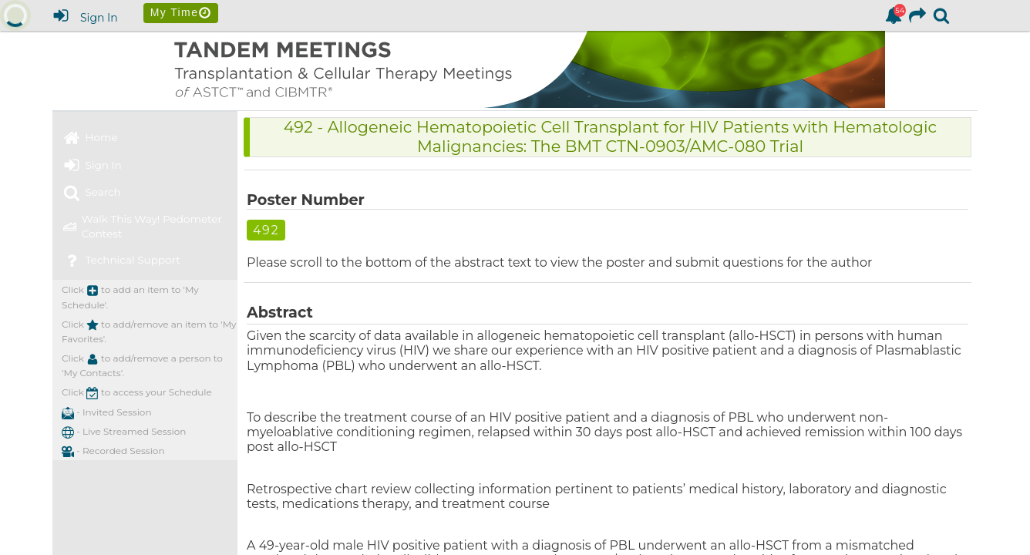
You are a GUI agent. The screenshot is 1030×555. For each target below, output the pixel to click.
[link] (893, 15)
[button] (68, 432)
